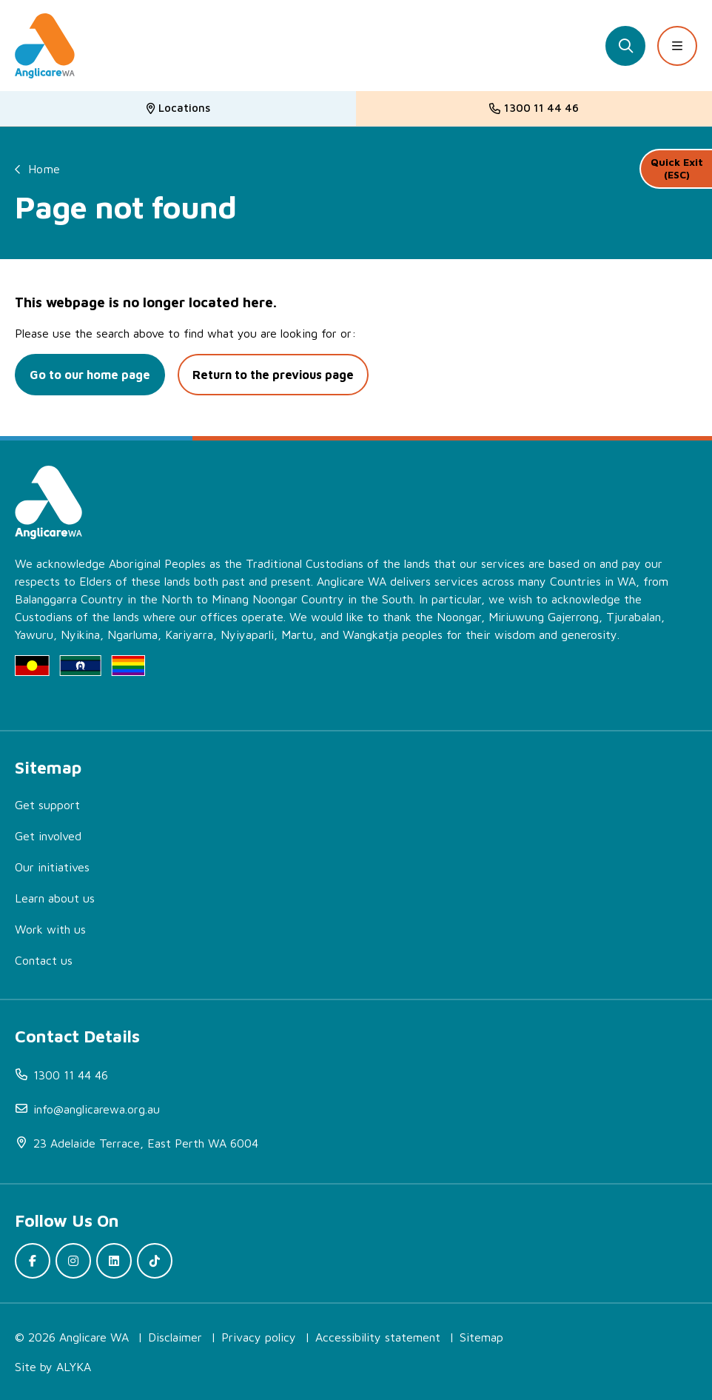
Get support (47, 804)
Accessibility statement (377, 1337)
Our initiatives (52, 867)
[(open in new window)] (363, 1143)
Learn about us (55, 898)
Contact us (44, 960)
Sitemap (481, 1337)
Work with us (50, 929)
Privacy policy (258, 1337)
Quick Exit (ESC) (677, 168)
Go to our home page (90, 374)
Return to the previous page (273, 374)
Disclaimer (175, 1337)
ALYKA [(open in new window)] (73, 1366)
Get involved (48, 836)
